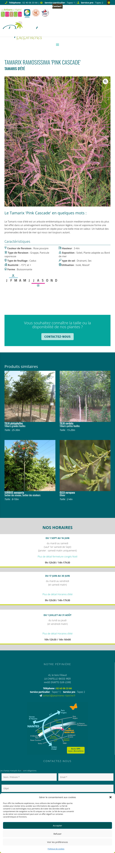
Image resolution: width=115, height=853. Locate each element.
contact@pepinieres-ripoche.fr (59, 695)
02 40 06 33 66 (64, 688)
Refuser (57, 833)
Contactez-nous (57, 336)
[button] (110, 797)
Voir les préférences (57, 842)
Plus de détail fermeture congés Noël (57, 556)
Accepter (57, 825)
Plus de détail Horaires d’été (58, 594)
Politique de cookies (56, 849)
